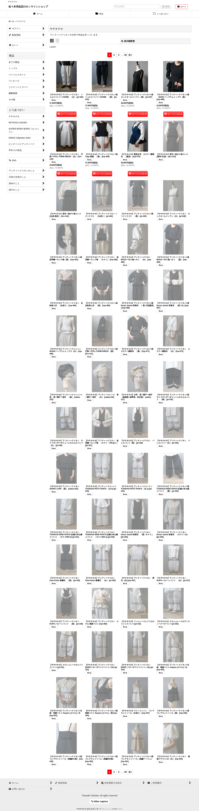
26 (125, 55)
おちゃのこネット (94, 809)
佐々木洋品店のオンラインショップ (28, 6)
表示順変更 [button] (128, 41)
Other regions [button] (99, 801)
